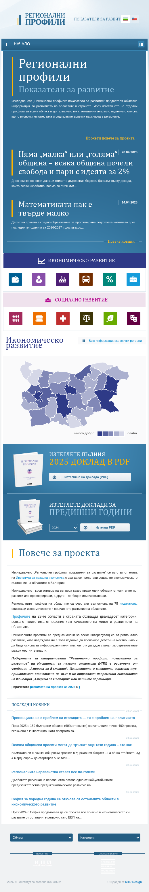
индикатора (127, 603)
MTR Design (133, 882)
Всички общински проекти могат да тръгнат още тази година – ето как (72, 745)
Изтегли (99, 528)
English (134, 19)
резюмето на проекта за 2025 (52, 687)
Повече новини (121, 241)
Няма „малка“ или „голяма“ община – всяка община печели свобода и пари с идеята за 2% (75, 163)
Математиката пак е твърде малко (55, 208)
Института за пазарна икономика (40, 577)
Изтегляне (80, 477)
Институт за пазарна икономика (42, 863)
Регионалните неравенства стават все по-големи (53, 772)
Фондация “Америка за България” (108, 866)
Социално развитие (74, 300)
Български (125, 19)
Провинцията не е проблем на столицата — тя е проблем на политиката (73, 718)
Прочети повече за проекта (110, 138)
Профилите (21, 616)
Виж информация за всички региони (112, 340)
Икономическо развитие (75, 261)
